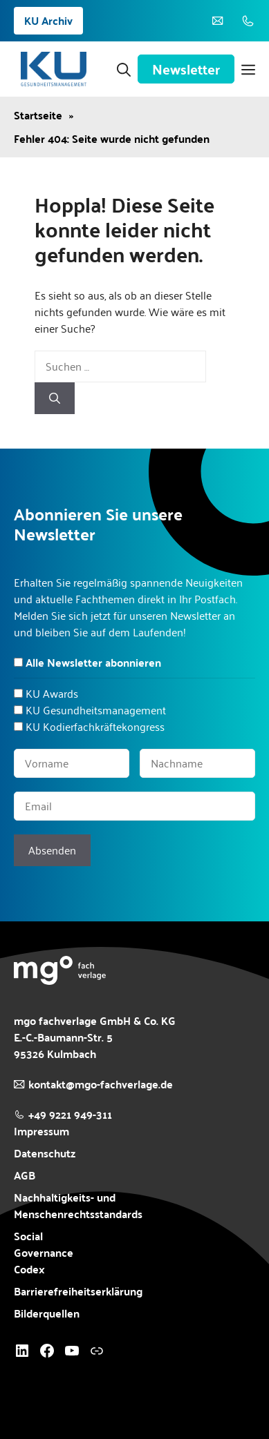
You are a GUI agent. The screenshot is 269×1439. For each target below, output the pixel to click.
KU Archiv (48, 20)
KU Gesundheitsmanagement (96, 710)
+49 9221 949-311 (70, 1114)
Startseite (38, 115)
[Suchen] (55, 398)
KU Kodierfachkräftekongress (95, 726)
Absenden (52, 850)
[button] (124, 69)
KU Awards (52, 693)
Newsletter (186, 69)
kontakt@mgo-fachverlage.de (100, 1084)
